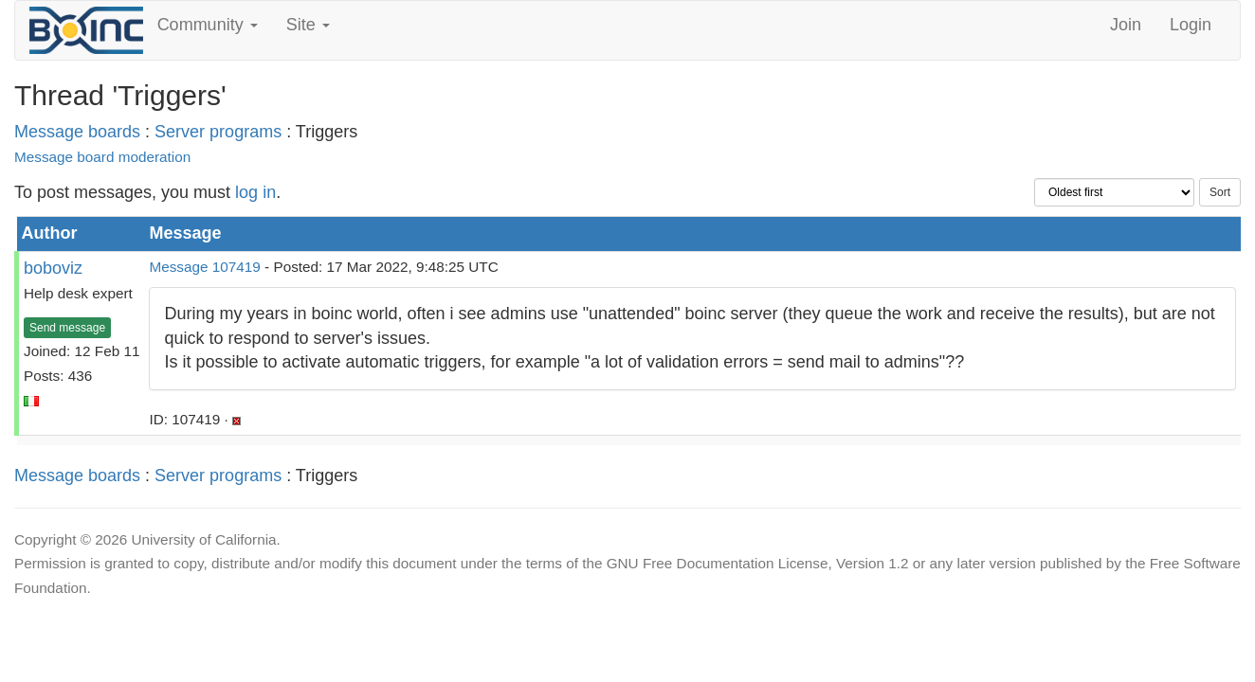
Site (308, 24)
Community (207, 24)
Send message (67, 327)
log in (255, 192)
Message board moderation (102, 157)
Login (1190, 24)
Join (1125, 24)
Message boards (77, 131)
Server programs (218, 131)
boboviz (53, 268)
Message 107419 (204, 267)
